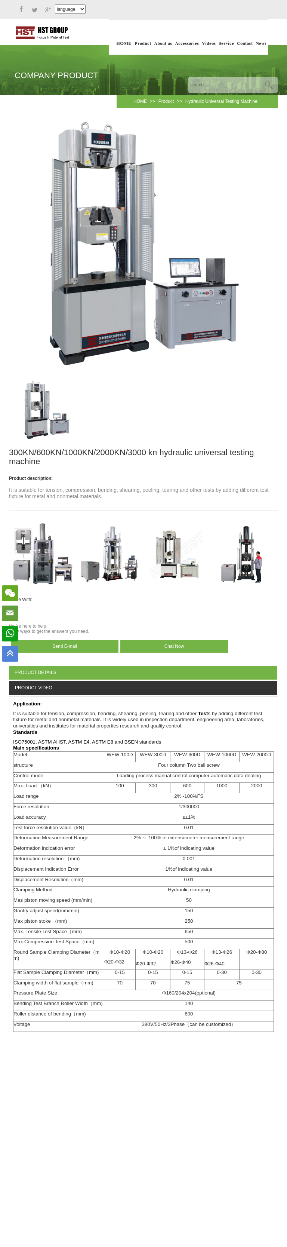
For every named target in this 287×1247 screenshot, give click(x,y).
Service (226, 44)
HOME (124, 44)
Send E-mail (64, 646)
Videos (209, 44)
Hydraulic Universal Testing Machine (221, 101)
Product (143, 44)
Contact (245, 44)
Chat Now (174, 646)
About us (163, 44)
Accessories (187, 44)
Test (203, 713)
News (261, 44)
